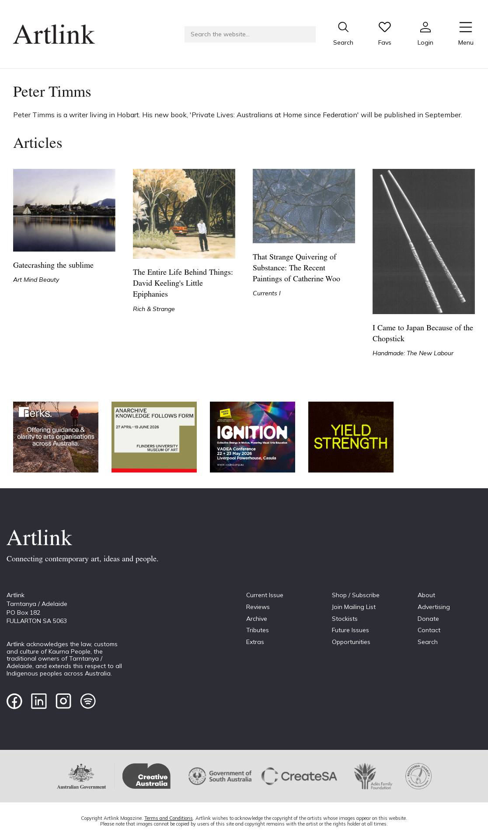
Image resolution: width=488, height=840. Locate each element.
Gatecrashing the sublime (53, 266)
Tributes (257, 630)
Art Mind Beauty (36, 280)
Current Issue (264, 595)
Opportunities (351, 642)
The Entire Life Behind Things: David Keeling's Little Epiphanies (183, 284)
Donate (428, 619)
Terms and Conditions (168, 818)
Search (428, 642)
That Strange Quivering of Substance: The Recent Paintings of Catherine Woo (296, 268)
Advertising (434, 607)
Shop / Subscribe (356, 595)
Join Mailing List (354, 607)
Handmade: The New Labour (413, 353)
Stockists (345, 619)
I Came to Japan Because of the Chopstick (423, 333)
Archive (256, 619)
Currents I (267, 293)
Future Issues (350, 630)
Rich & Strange (154, 309)
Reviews (258, 607)
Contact (429, 630)
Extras (255, 642)
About (426, 595)
